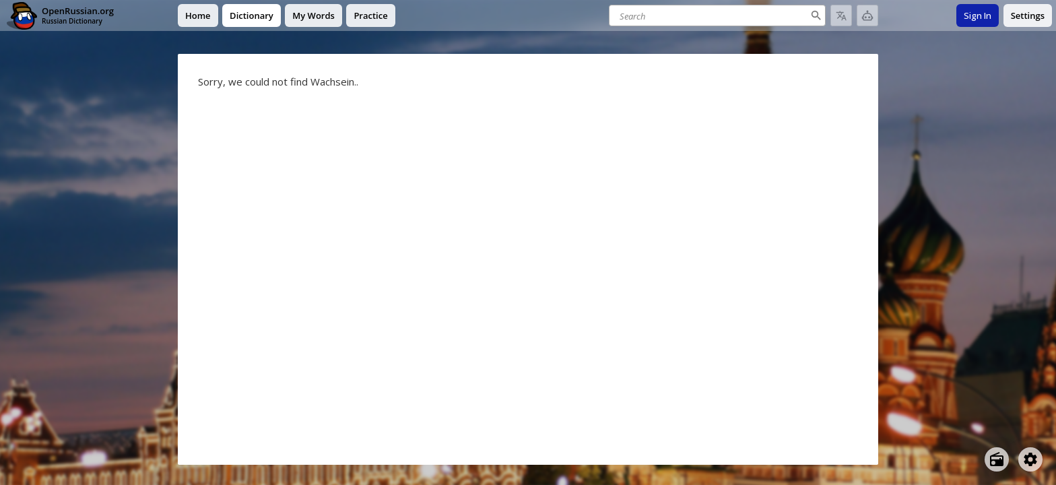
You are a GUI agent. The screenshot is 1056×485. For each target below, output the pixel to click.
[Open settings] (1030, 459)
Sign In (977, 15)
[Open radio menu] (997, 459)
